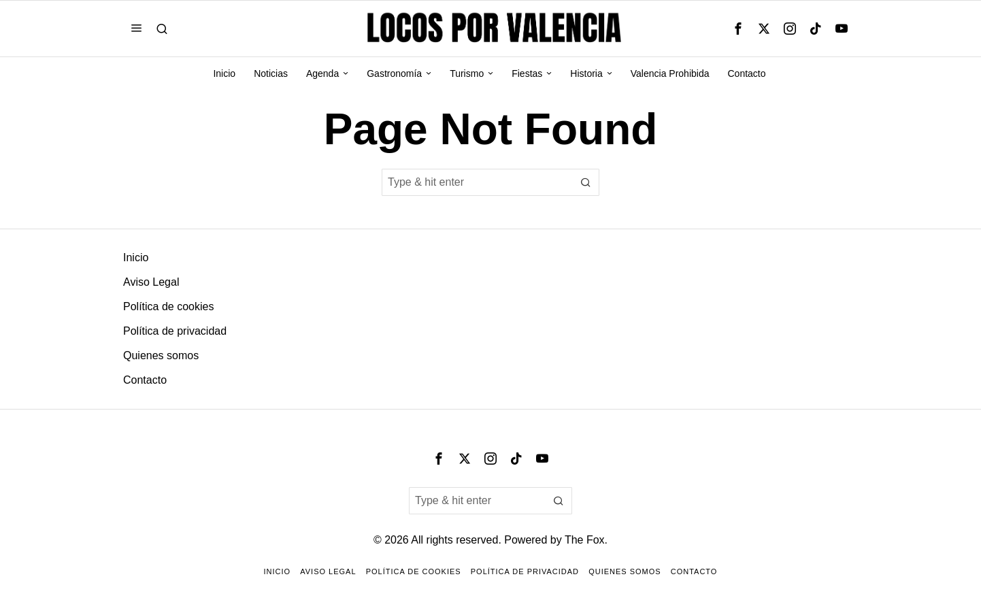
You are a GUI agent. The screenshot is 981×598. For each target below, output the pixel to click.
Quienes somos (161, 355)
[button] (585, 182)
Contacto (145, 380)
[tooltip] (738, 28)
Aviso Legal (151, 282)
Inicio (135, 257)
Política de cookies (168, 306)
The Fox (585, 540)
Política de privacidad (175, 331)
